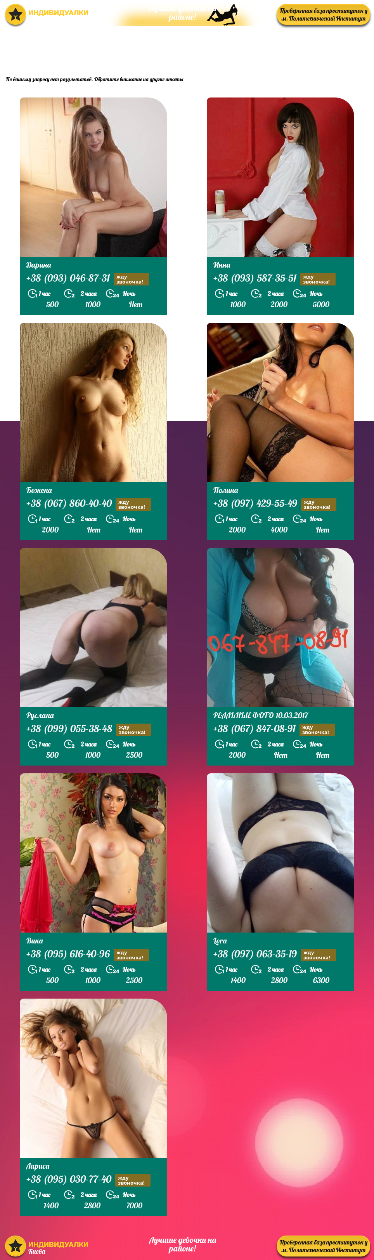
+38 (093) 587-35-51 (274, 279)
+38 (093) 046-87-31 (87, 279)
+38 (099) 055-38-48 (88, 729)
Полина (225, 490)
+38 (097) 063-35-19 (274, 954)
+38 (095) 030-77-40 (88, 1180)
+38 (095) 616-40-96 (87, 954)
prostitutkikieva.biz (322, 48)
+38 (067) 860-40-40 (88, 504)
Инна (221, 265)
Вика (34, 940)
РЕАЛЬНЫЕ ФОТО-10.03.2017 (260, 715)
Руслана (40, 715)
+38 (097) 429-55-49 (274, 504)
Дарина (38, 265)
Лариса (37, 1166)
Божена (39, 490)
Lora (220, 940)
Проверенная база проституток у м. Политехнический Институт (323, 14)
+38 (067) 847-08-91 (274, 729)
